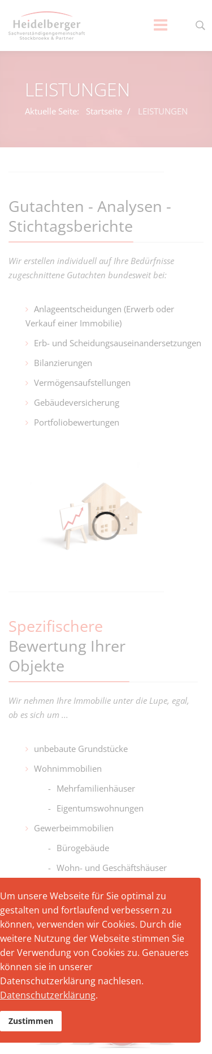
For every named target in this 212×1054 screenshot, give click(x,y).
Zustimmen (30, 1020)
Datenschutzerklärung (48, 995)
